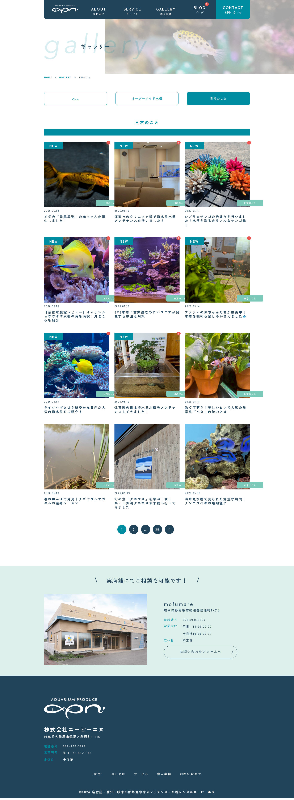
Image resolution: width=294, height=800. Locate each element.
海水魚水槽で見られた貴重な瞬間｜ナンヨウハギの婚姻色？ (216, 502)
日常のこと (93, 204)
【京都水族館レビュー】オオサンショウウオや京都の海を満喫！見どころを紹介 (75, 317)
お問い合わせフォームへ (201, 653)
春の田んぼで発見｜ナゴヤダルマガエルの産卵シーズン (75, 502)
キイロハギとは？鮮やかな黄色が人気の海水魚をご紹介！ (75, 410)
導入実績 (164, 775)
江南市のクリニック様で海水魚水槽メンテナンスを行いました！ (145, 220)
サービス (141, 775)
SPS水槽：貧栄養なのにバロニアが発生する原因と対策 (145, 315)
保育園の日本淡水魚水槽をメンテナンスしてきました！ (145, 410)
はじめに (118, 775)
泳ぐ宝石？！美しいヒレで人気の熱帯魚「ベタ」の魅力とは (216, 410)
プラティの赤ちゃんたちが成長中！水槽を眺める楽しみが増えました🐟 (216, 315)
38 (158, 531)
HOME (48, 77)
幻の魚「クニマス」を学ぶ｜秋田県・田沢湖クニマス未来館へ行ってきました (145, 504)
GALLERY (65, 77)
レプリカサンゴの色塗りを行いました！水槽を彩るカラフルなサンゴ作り (216, 222)
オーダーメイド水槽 (147, 99)
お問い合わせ (191, 775)
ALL (75, 99)
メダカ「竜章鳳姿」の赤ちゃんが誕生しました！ (75, 220)
